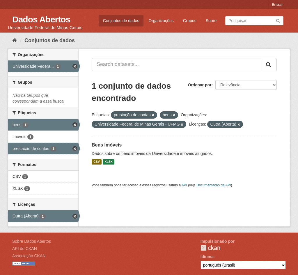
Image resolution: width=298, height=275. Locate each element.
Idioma (207, 256)
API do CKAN (24, 248)
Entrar (277, 4)
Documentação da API (213, 185)
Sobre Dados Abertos (31, 241)
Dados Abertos (41, 19)
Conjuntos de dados (121, 20)
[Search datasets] (254, 20)
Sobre (211, 20)
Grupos (189, 20)
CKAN (210, 248)
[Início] (14, 40)
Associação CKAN (28, 255)
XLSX (108, 162)
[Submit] (278, 20)
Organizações (160, 20)
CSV (96, 162)
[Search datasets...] (176, 64)
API (184, 185)
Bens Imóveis (107, 144)
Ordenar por (200, 85)
